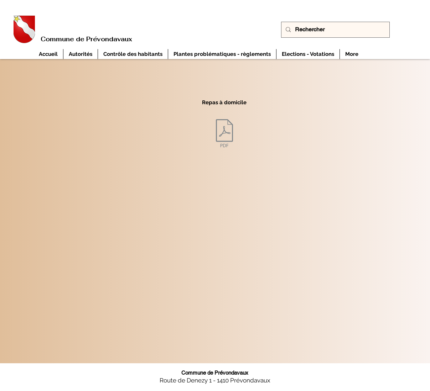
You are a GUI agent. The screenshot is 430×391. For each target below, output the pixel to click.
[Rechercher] (334, 29)
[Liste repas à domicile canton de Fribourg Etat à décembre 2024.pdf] (224, 134)
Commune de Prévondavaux (86, 39)
